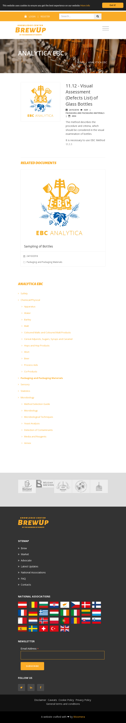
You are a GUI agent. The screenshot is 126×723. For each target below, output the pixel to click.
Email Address (30, 648)
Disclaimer (40, 700)
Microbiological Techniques (37, 416)
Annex (26, 443)
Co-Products (29, 371)
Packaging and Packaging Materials (40, 378)
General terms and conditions (63, 704)
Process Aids (30, 365)
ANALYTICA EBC (97, 62)
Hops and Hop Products (36, 345)
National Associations (33, 572)
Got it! (113, 5)
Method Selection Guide (36, 404)
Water (26, 313)
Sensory (24, 384)
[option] (27, 486)
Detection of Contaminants (37, 430)
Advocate (26, 560)
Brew (24, 548)
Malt (25, 325)
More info (85, 5)
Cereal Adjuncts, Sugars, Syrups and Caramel (47, 339)
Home (80, 62)
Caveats (52, 700)
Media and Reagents (34, 436)
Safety (23, 293)
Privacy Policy (83, 700)
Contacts (26, 584)
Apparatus (28, 306)
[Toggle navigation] (106, 28)
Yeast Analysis (31, 423)
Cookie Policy (66, 700)
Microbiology (26, 397)
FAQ (23, 578)
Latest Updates (29, 566)
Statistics (24, 391)
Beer (25, 358)
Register (45, 16)
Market (25, 554)
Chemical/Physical (29, 300)
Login (32, 16)
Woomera (79, 716)
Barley (26, 319)
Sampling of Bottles (38, 246)
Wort (25, 351)
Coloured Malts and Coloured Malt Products (46, 332)
